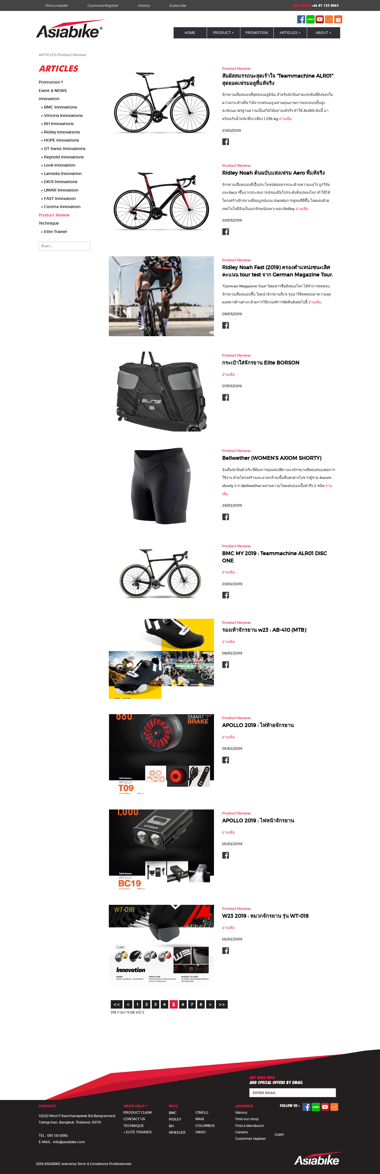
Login (279, 1134)
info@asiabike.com (69, 1142)
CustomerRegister (102, 5)
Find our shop (247, 1119)
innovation (49, 98)
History (144, 5)
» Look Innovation (57, 165)
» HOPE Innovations (59, 140)
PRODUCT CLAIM (137, 1113)
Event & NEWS (53, 90)
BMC (172, 1113)
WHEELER (177, 1132)
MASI (199, 1119)
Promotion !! (51, 82)
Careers (241, 1132)
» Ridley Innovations (59, 132)
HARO (200, 1132)
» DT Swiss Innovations (62, 148)
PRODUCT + (223, 33)
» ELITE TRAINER (137, 1132)
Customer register (250, 1139)
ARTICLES (48, 54)
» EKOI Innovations (58, 181)
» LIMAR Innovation (58, 190)
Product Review (71, 54)
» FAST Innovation (57, 198)
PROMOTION (256, 33)
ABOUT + (323, 33)
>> (221, 1004)
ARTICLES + (290, 33)
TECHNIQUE (133, 1126)
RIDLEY (175, 1119)
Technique (49, 223)
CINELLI (201, 1113)
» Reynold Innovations (61, 157)
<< (116, 1004)
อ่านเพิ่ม (285, 118)
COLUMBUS (205, 1126)
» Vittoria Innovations (61, 115)
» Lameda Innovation (60, 173)
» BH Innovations (56, 123)
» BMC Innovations (58, 107)
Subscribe (177, 5)
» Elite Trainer (53, 231)
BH (171, 1126)
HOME (190, 33)
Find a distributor (249, 1126)
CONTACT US (134, 1119)
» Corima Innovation (59, 206)
